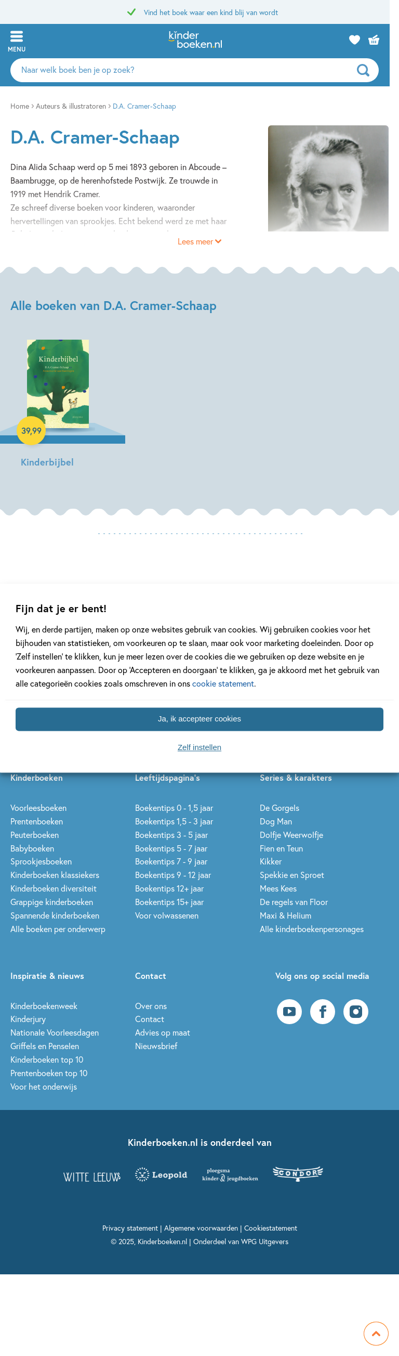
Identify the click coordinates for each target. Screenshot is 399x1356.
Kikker (271, 861)
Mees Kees (278, 888)
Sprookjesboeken (41, 861)
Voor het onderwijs (43, 1086)
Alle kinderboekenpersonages (312, 928)
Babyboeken (32, 848)
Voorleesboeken (38, 807)
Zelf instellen (199, 747)
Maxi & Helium (285, 915)
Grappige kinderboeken (51, 901)
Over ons (151, 1005)
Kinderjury (28, 1018)
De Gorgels (279, 807)
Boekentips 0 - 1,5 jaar (174, 807)
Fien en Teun (281, 848)
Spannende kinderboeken (54, 915)
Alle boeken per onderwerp (57, 928)
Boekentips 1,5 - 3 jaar (174, 821)
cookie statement (223, 683)
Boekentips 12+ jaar (169, 888)
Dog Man (276, 821)
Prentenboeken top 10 (48, 1072)
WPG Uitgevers (264, 1241)
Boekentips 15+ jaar (169, 901)
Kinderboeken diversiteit (53, 888)
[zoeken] (376, 70)
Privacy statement (130, 1228)
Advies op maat (162, 1032)
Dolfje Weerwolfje (291, 834)
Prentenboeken (36, 821)
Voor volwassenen (166, 915)
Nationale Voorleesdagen (54, 1032)
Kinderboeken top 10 (46, 1059)
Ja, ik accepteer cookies (199, 719)
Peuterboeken (34, 834)
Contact (149, 1018)
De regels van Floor (294, 901)
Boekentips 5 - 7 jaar (171, 848)
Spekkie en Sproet (292, 874)
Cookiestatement (270, 1228)
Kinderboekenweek (43, 1005)
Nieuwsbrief (156, 1045)
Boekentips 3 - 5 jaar (171, 834)
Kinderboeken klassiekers (54, 874)
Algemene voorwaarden (201, 1228)
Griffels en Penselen (44, 1045)
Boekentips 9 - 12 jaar (173, 874)
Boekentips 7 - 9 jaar (171, 861)
